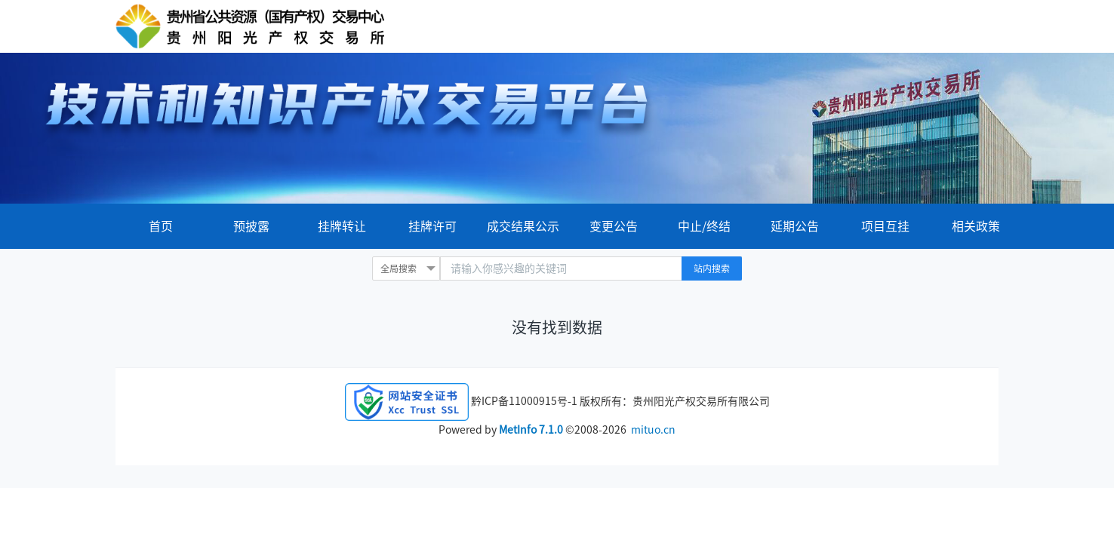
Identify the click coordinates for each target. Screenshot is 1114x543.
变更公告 (613, 226)
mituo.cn (653, 430)
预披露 (251, 226)
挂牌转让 (342, 226)
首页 (161, 226)
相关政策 (976, 226)
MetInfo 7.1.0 (531, 430)
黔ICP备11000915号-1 (524, 401)
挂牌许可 (432, 226)
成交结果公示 (523, 226)
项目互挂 (885, 226)
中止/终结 (704, 226)
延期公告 (795, 226)
